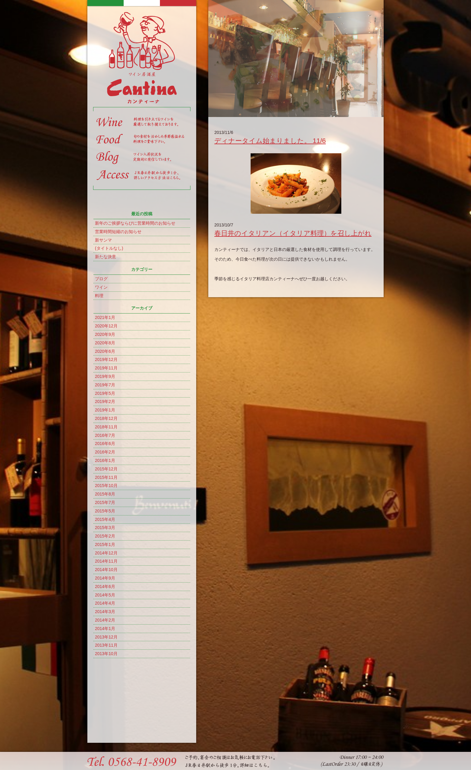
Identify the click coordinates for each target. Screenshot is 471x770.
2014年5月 (105, 595)
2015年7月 (105, 502)
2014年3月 (105, 611)
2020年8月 (105, 342)
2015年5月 (105, 510)
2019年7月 (105, 384)
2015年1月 (105, 544)
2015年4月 (105, 519)
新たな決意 (105, 256)
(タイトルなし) (109, 248)
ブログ (101, 278)
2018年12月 (106, 418)
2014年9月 (105, 578)
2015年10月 (106, 485)
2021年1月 (105, 317)
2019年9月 (105, 376)
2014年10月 (106, 569)
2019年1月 (105, 410)
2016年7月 (105, 435)
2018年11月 (106, 426)
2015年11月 (106, 477)
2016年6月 (105, 443)
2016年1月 (105, 460)
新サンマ (103, 240)
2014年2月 (105, 620)
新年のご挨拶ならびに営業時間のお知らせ (135, 223)
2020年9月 (105, 334)
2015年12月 (106, 468)
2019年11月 (106, 368)
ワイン (101, 287)
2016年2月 (105, 452)
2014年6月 (105, 586)
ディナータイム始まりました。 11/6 (270, 141)
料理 (99, 295)
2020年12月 (106, 325)
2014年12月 (106, 553)
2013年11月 (106, 645)
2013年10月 (106, 653)
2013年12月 (106, 637)
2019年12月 (106, 359)
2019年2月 (105, 401)
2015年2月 (105, 536)
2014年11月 (106, 561)
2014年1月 (105, 628)
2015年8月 (105, 494)
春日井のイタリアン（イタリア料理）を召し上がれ (293, 233)
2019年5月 (105, 393)
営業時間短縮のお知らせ (118, 231)
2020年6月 (105, 351)
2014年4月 (105, 603)
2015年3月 (105, 527)
